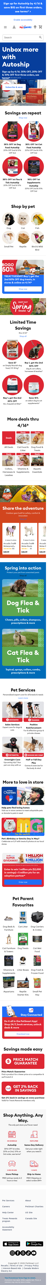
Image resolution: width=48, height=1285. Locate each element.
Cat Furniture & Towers (8, 950)
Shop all (23, 336)
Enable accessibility (23, 20)
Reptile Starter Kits (23, 993)
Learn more (23, 698)
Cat (23, 228)
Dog (9, 228)
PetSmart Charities (34, 1206)
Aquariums (8, 991)
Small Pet (8, 246)
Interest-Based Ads (12, 1268)
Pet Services (8, 1201)
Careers (6, 1206)
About (28, 1201)
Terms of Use (16, 1266)
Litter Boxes (23, 970)
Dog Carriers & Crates (37, 928)
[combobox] (23, 37)
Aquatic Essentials (37, 470)
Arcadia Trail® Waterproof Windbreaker (9, 546)
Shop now (23, 118)
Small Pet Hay (37, 993)
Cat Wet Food (37, 950)
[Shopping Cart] (40, 27)
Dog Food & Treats (37, 449)
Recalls (4, 1266)
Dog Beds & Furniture (9, 928)
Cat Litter (23, 926)
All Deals (8, 447)
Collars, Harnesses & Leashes (9, 471)
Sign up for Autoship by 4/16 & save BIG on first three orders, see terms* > (23, 7)
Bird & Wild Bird (37, 248)
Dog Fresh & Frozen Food (37, 971)
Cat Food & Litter (23, 449)
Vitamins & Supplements (23, 470)
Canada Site (31, 1218)
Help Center (8, 1212)
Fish (37, 228)
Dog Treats (23, 948)
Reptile (22, 246)
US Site (29, 1212)
